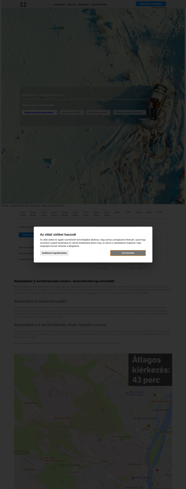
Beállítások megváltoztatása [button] (54, 253)
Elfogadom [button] (128, 253)
